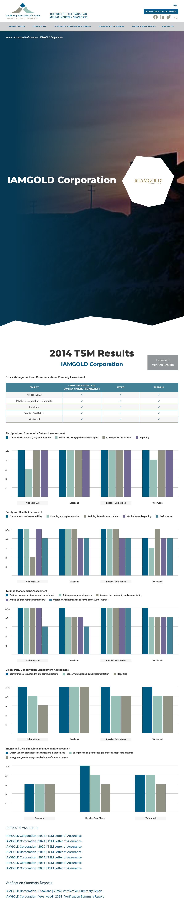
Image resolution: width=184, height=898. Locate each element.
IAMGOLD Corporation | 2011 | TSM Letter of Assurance (44, 863)
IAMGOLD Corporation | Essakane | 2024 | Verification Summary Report (54, 891)
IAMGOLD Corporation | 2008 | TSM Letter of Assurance (44, 868)
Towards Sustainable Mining (73, 26)
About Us (168, 26)
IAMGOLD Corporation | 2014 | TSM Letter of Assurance (44, 857)
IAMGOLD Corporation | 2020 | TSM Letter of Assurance (44, 846)
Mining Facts (17, 26)
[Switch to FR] (175, 5)
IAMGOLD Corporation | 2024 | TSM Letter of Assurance (44, 836)
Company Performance (26, 37)
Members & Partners (112, 26)
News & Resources (144, 26)
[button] (175, 17)
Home (9, 37)
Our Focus (40, 26)
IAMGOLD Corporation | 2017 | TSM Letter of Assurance (44, 852)
